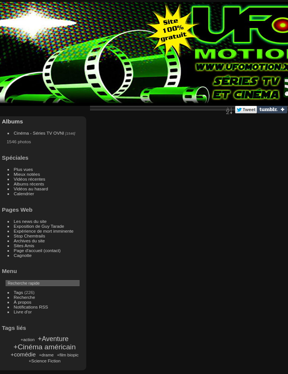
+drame (46, 355)
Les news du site (30, 221)
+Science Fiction (44, 361)
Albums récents (29, 183)
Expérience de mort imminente (44, 231)
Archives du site (29, 240)
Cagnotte (23, 255)
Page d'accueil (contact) (37, 250)
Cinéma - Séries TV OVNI (39, 133)
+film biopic (68, 355)
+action (27, 339)
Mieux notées (27, 174)
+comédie (23, 354)
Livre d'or (23, 311)
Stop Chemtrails (29, 235)
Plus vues (23, 169)
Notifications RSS (31, 306)
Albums (12, 121)
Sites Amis (24, 245)
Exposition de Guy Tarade (39, 226)
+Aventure (53, 339)
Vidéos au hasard (31, 188)
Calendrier (24, 193)
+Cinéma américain (45, 347)
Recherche (24, 297)
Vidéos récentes (29, 179)
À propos (23, 302)
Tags (18, 292)
